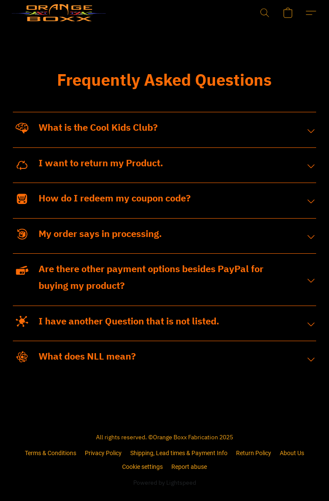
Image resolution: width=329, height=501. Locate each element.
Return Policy (253, 453)
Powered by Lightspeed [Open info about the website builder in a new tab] (164, 482)
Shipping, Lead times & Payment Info (178, 453)
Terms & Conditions (50, 453)
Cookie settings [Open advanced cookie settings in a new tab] (142, 466)
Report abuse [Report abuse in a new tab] (189, 466)
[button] (44, 12)
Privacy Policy (103, 453)
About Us (292, 453)
